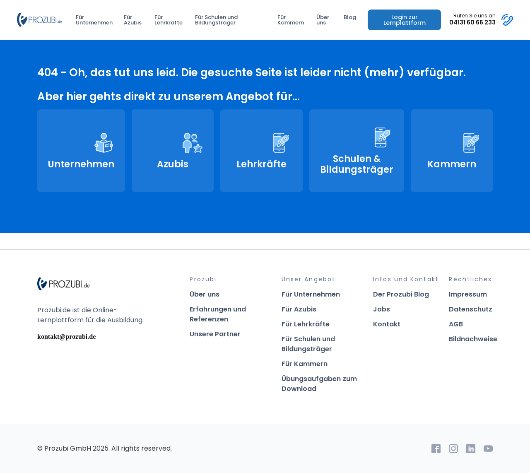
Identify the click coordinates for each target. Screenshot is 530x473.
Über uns (322, 20)
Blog (350, 17)
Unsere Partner (215, 334)
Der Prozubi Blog (401, 294)
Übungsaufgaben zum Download (319, 383)
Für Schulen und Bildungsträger (216, 20)
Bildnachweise (473, 339)
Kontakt (386, 324)
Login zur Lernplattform (404, 20)
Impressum (468, 294)
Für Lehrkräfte (168, 20)
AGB (456, 324)
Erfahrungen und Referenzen (218, 314)
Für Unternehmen (94, 20)
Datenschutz (470, 309)
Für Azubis (133, 20)
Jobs (381, 309)
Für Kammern (290, 20)
